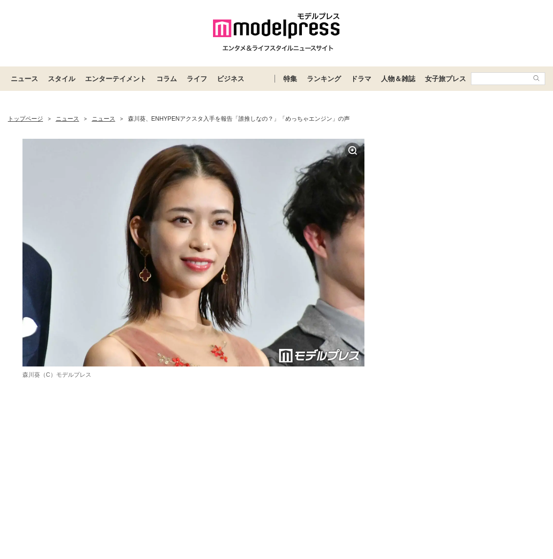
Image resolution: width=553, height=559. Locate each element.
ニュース (24, 79)
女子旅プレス (445, 79)
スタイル (61, 79)
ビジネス (230, 79)
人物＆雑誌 (398, 79)
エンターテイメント (116, 79)
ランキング (324, 79)
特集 (290, 79)
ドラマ (361, 79)
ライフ (197, 79)
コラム (166, 79)
